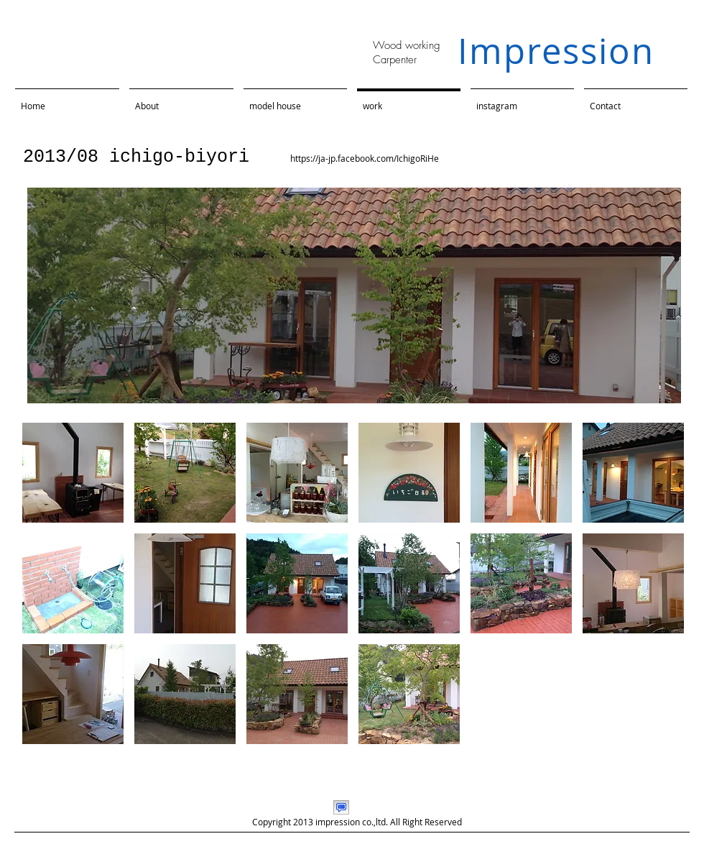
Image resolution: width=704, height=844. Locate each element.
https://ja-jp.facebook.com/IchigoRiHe (364, 158)
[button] (73, 473)
